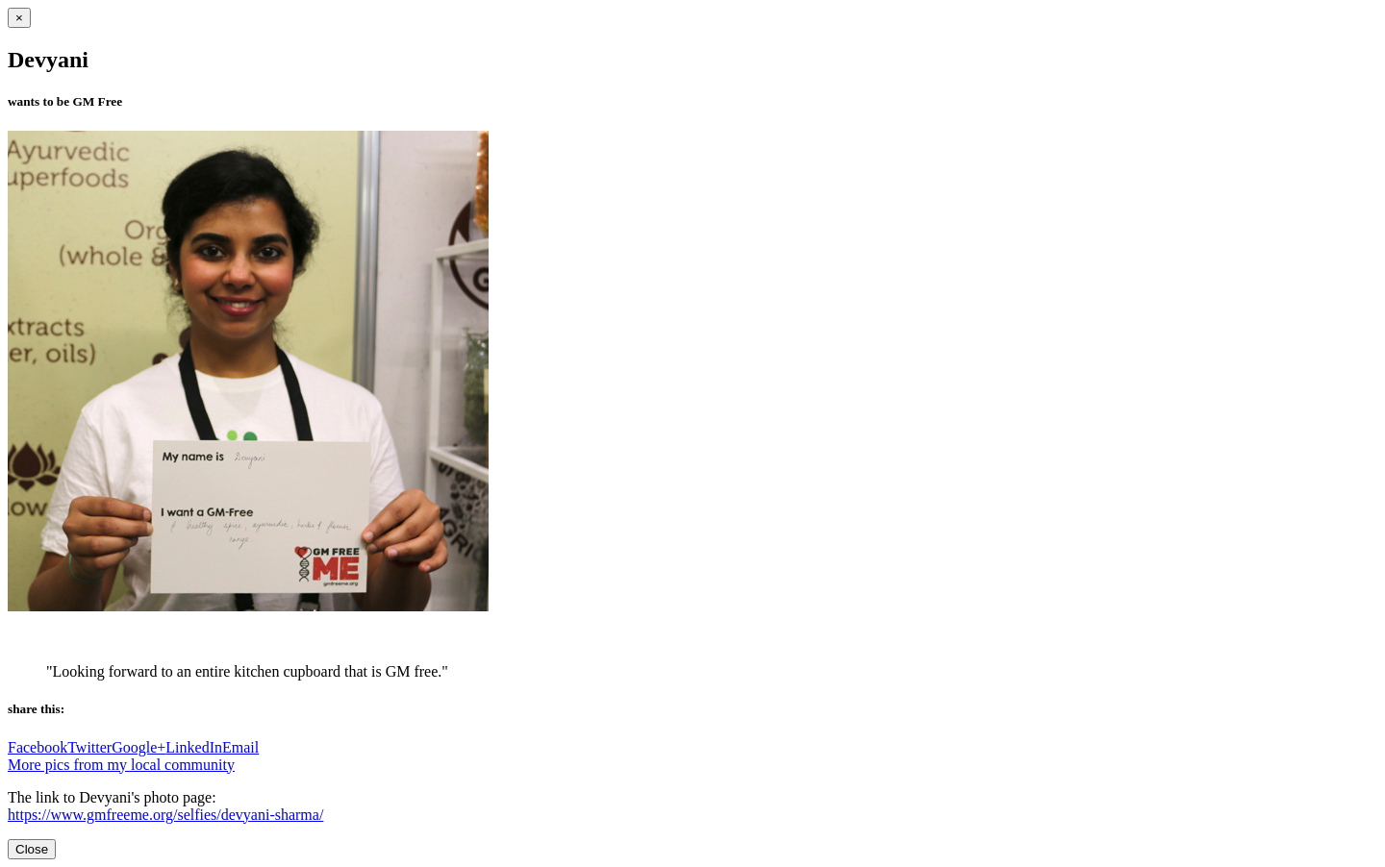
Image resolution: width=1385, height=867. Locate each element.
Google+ (138, 747)
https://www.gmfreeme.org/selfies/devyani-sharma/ (165, 814)
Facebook (37, 747)
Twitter (89, 747)
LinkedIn (193, 747)
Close (31, 849)
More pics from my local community (121, 764)
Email (240, 747)
